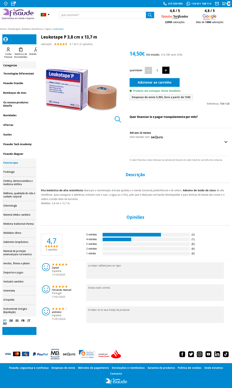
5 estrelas (91, 234)
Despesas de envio (63, 367)
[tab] (8, 53)
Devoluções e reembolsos (128, 367)
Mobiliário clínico (19, 233)
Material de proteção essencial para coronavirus (19, 253)
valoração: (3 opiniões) (67, 45)
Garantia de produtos (161, 367)
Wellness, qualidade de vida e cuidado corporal (19, 195)
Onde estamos (213, 367)
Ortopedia (19, 299)
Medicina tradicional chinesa (19, 223)
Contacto (116, 373)
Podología (19, 171)
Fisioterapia (14, 29)
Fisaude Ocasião (19, 83)
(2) (193, 234)
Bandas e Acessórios (32, 29)
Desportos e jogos (19, 272)
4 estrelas (91, 239)
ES (17, 320)
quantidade (136, 70)
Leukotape (58, 29)
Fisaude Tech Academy (19, 144)
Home (3, 29)
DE (11, 320)
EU (5, 323)
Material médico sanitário (19, 214)
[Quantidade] (157, 70)
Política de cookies (189, 367)
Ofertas (19, 125)
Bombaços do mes (19, 92)
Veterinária (19, 290)
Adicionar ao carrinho (154, 82)
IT (28, 320)
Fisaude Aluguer (19, 153)
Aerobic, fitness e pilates (19, 263)
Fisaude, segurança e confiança (29, 367)
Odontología (19, 205)
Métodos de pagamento (93, 367)
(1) (193, 239)
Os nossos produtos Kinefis (19, 103)
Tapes (48, 29)
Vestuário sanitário (19, 281)
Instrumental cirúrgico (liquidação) (19, 310)
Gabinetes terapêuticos (19, 242)
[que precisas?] (106, 15)
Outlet (19, 134)
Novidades (19, 115)
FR (23, 320)
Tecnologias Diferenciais (19, 73)
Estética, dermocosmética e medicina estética (19, 183)
